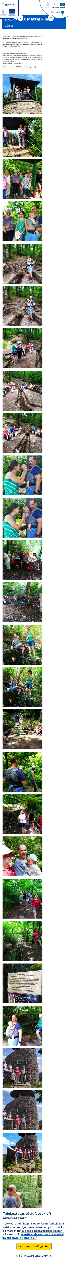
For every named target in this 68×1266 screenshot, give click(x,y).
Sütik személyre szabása (35, 1259)
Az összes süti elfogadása (34, 1250)
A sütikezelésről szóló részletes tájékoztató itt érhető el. (33, 1240)
